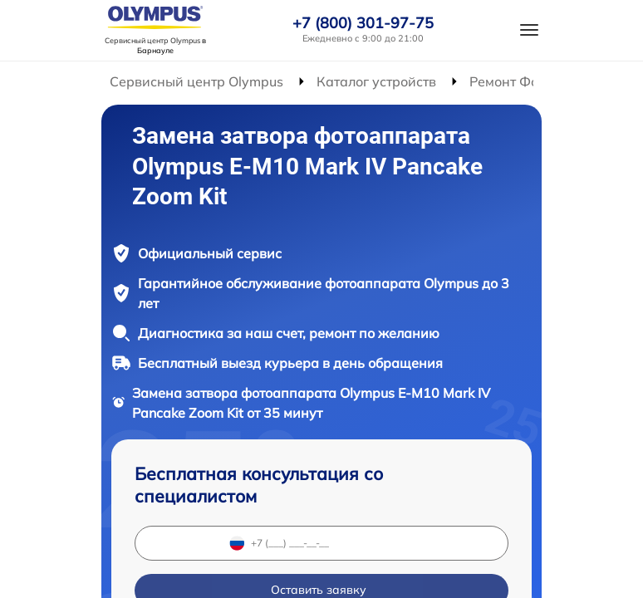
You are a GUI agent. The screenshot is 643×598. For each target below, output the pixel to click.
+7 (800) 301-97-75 (363, 23)
